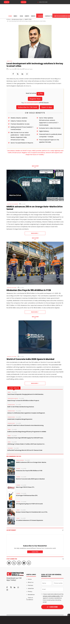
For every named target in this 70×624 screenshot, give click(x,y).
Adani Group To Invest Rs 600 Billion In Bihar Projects (23, 400)
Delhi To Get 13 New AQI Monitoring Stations (20, 407)
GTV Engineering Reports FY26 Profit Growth (29, 504)
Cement (18, 509)
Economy (18, 468)
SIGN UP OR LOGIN (42, 2)
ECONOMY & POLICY (11, 404)
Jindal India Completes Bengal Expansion (19, 419)
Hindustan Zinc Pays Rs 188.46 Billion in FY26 (29, 470)
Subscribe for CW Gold (27, 107)
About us (30, 582)
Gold (21, 16)
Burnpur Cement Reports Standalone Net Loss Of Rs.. (32, 512)
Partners (30, 585)
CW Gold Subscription (31, 103)
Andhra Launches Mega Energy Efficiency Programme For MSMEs (26, 431)
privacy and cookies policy (51, 596)
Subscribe (23, 2)
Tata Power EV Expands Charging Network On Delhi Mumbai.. (25, 394)
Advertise (6, 2)
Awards (40, 16)
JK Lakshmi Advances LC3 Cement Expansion (29, 520)
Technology (10, 448)
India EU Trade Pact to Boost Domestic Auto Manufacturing (25, 425)
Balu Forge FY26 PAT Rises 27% (25, 487)
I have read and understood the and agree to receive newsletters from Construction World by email (53, 598)
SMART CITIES (9, 61)
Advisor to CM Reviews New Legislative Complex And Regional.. (26, 413)
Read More (35, 233)
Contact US (48, 16)
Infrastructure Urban (12, 287)
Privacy (30, 591)
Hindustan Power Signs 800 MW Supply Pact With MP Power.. (25, 438)
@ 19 (40, 94)
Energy (9, 392)
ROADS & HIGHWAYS (20, 460)
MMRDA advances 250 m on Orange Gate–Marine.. (31, 462)
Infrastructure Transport (12, 204)
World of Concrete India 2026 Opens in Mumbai (30, 479)
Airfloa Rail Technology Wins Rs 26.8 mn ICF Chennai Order (24, 450)
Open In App (46, 107)
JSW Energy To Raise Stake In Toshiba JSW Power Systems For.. (26, 444)
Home (10, 16)
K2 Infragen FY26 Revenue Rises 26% (27, 495)
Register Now (35, 99)
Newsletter (31, 594)
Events (27, 16)
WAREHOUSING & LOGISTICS (13, 398)
